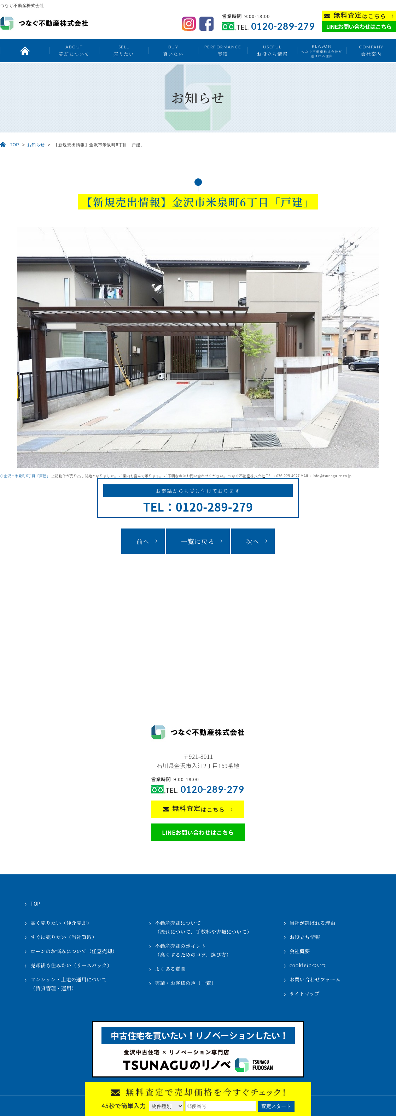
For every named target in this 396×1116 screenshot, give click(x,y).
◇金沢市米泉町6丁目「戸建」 (25, 475)
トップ (25, 50)
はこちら (359, 15)
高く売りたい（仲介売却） (61, 922)
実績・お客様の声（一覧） (185, 982)
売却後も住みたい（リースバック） (71, 965)
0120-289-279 (283, 26)
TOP (14, 144)
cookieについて (308, 965)
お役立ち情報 (272, 50)
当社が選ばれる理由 (313, 922)
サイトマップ (305, 993)
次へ (253, 541)
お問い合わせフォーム (315, 979)
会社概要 (300, 951)
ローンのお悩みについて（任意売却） (73, 951)
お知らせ (36, 144)
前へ (143, 541)
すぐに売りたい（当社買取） (63, 936)
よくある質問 (170, 968)
